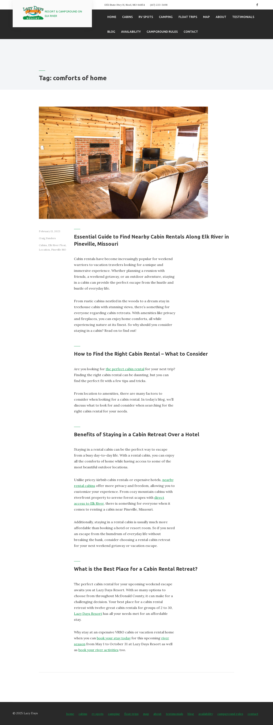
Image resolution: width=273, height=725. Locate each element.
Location (44, 249)
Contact (191, 31)
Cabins (127, 17)
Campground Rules (162, 31)
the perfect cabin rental (125, 369)
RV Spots (146, 17)
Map (206, 17)
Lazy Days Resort (88, 613)
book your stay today (114, 638)
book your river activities (98, 650)
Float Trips (188, 17)
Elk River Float (57, 245)
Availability (131, 31)
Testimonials (243, 17)
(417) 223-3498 (159, 4)
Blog (111, 31)
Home (111, 17)
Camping (166, 17)
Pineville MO (58, 249)
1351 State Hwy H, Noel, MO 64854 (124, 4)
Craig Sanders (47, 238)
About (221, 17)
